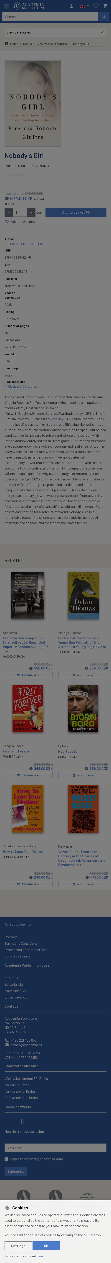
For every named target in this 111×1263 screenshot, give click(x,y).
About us (11, 977)
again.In (18, 479)
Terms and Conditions (21, 942)
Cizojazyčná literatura (52, 44)
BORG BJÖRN (67, 756)
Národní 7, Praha (17, 1084)
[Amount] (20, 212)
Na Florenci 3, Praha (20, 1090)
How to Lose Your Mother (23, 850)
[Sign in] (72, 6)
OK (46, 1245)
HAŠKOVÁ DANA (14, 656)
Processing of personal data (26, 949)
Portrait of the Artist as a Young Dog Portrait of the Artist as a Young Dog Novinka (82, 641)
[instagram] (22, 1120)
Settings (18, 1245)
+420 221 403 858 (21, 1039)
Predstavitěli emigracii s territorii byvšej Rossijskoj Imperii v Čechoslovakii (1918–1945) (26, 644)
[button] (84, 6)
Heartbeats (67, 750)
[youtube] (35, 1120)
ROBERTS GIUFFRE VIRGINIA (27, 165)
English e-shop (16, 996)
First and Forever (17, 750)
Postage (11, 936)
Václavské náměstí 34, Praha (26, 1078)
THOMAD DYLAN (69, 652)
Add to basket (76, 212)
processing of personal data (43, 1158)
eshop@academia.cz (24, 1044)
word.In (55, 419)
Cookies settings (17, 955)
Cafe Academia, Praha (21, 1097)
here (40, 1256)
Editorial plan (15, 983)
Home (11, 44)
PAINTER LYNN (13, 756)
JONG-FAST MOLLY (16, 856)
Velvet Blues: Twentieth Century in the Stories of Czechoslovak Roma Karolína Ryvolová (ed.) (81, 857)
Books (27, 44)
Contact (11, 1005)
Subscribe (16, 1170)
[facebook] (9, 1120)
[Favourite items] (96, 6)
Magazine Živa (15, 990)
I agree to (36, 1158)
